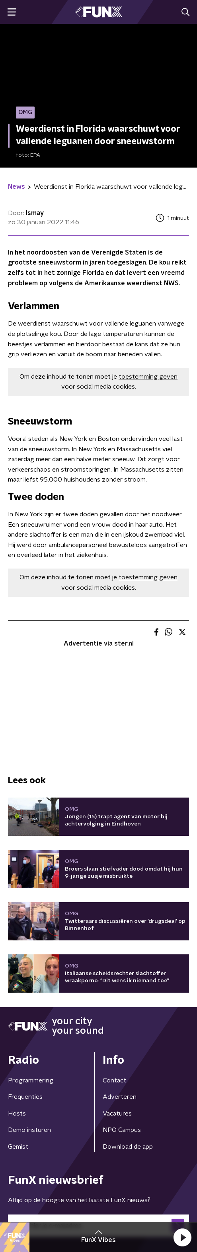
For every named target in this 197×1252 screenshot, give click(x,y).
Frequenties (25, 1097)
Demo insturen (29, 1130)
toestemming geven (148, 376)
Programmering (30, 1080)
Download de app (128, 1146)
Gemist (18, 1146)
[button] (182, 1237)
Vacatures (117, 1113)
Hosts (17, 1113)
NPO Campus (122, 1130)
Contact (114, 1080)
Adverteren (120, 1097)
